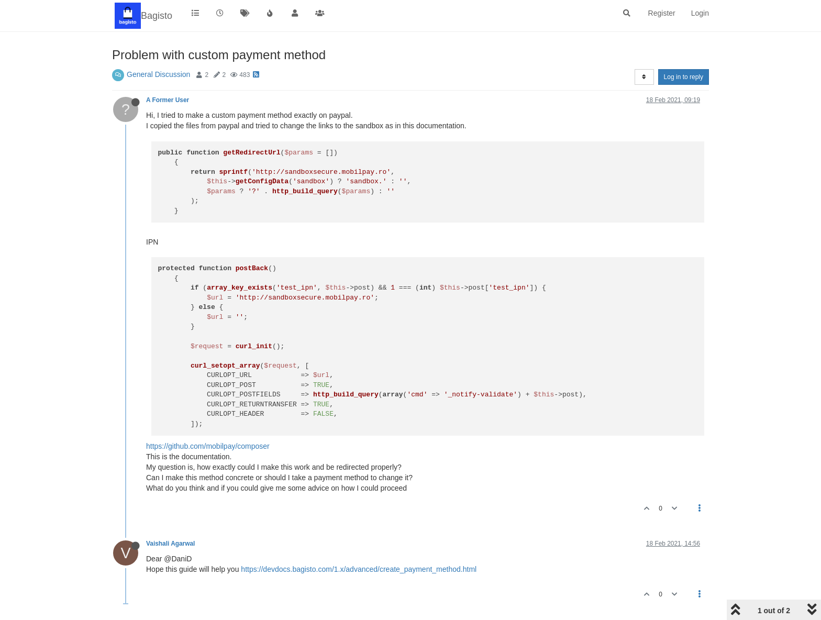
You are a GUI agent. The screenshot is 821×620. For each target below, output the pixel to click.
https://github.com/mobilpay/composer (208, 446)
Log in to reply (683, 77)
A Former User (167, 100)
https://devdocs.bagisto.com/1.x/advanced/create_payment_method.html (358, 569)
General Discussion (158, 74)
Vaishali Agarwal (170, 543)
